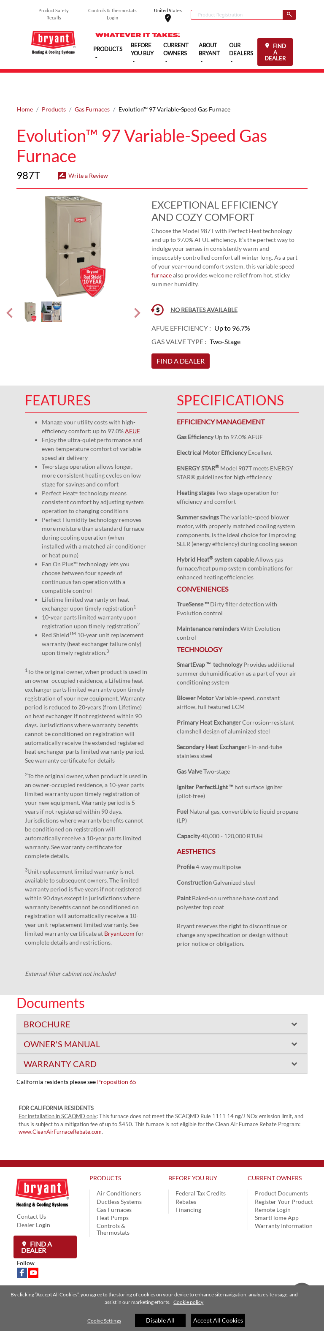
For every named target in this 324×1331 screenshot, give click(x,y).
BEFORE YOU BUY (192, 1150)
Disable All (160, 1320)
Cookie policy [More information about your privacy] (188, 1302)
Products (54, 82)
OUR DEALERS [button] (241, 49)
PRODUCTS (105, 1150)
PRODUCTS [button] (107, 48)
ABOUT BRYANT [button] (209, 49)
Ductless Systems (119, 1174)
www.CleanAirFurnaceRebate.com (60, 1105)
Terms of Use (156, 1282)
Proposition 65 (116, 1054)
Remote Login (273, 1182)
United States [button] (172, 15)
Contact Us (31, 1189)
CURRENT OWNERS (275, 1150)
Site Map (216, 1282)
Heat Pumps (113, 1190)
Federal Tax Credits (201, 1166)
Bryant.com (119, 906)
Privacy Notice (115, 1282)
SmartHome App (277, 1190)
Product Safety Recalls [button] (53, 14)
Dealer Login (33, 1197)
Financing (188, 1182)
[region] (162, 1308)
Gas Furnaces (92, 82)
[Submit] (289, 15)
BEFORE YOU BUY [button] (142, 49)
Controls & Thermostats (113, 1202)
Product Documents (281, 1166)
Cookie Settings (104, 1320)
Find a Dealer (36, 1220)
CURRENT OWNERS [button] (176, 49)
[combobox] (237, 15)
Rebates (186, 1174)
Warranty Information (284, 1198)
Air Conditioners (119, 1166)
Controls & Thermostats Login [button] (112, 14)
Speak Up (189, 1282)
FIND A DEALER (275, 52)
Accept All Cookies (218, 1320)
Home (25, 82)
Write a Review (82, 148)
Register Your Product (284, 1174)
